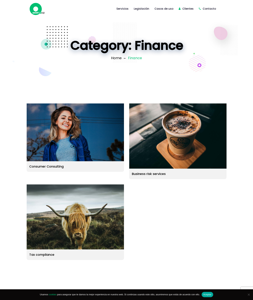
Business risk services (149, 174)
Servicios (122, 9)
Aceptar (207, 294)
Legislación (141, 9)
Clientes (186, 9)
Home (116, 58)
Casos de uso (163, 9)
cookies (52, 294)
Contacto (207, 9)
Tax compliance (41, 254)
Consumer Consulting (46, 166)
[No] (248, 294)
